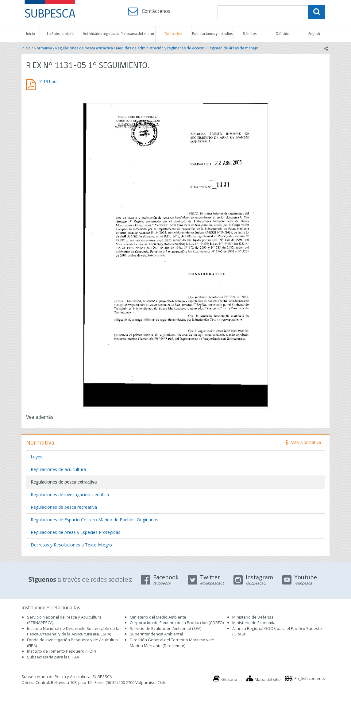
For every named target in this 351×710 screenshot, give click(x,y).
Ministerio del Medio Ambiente (158, 617)
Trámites (249, 34)
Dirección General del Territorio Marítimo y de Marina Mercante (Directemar (172, 642)
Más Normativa (303, 442)
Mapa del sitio (268, 679)
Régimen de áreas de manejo (232, 48)
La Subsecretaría (60, 34)
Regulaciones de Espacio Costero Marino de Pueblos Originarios (94, 520)
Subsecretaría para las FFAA (53, 657)
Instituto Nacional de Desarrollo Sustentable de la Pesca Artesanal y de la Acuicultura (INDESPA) (73, 631)
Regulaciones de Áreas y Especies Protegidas (75, 532)
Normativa (173, 34)
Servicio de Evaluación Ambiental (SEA (165, 628)
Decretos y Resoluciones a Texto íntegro (71, 545)
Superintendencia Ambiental (156, 634)
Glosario (229, 679)
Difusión (282, 34)
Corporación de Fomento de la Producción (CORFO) (177, 622)
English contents (310, 678)
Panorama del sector (137, 34)
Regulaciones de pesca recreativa (64, 507)
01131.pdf (48, 81)
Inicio (30, 34)
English (314, 34)
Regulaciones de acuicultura (58, 469)
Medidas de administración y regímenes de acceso (160, 48)
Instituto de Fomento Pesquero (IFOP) (61, 651)
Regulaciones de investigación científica (70, 494)
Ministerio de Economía (254, 622)
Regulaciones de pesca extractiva (84, 48)
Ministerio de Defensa (253, 617)
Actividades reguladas (101, 34)
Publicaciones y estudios (212, 34)
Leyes (36, 457)
